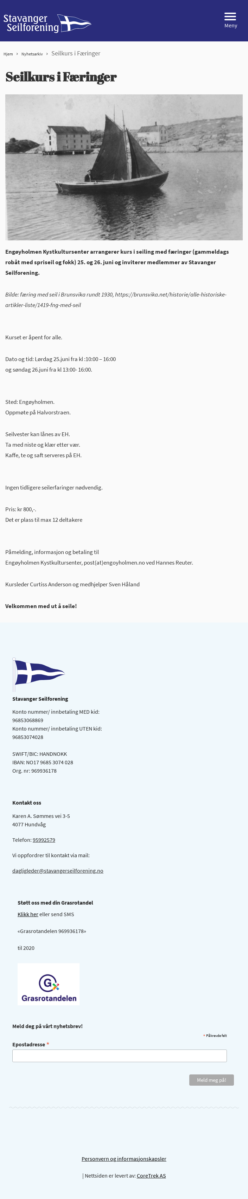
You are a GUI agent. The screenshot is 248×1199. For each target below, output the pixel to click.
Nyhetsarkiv (32, 53)
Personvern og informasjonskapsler (124, 1158)
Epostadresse (31, 1044)
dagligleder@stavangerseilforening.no (57, 870)
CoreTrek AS (151, 1175)
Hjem (8, 53)
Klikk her (28, 914)
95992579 (44, 839)
